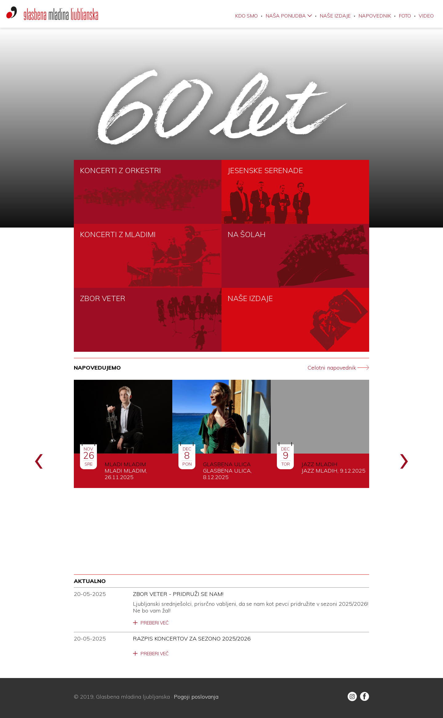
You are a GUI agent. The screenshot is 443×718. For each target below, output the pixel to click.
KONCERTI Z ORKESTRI (120, 170)
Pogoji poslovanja (196, 696)
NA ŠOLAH (246, 234)
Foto (405, 16)
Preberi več (155, 623)
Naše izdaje (335, 16)
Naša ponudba (285, 16)
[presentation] (39, 457)
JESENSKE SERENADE (265, 170)
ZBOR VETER (102, 298)
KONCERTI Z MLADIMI (118, 234)
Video (426, 16)
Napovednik (374, 16)
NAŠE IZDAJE (250, 298)
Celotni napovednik (338, 367)
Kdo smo (246, 16)
